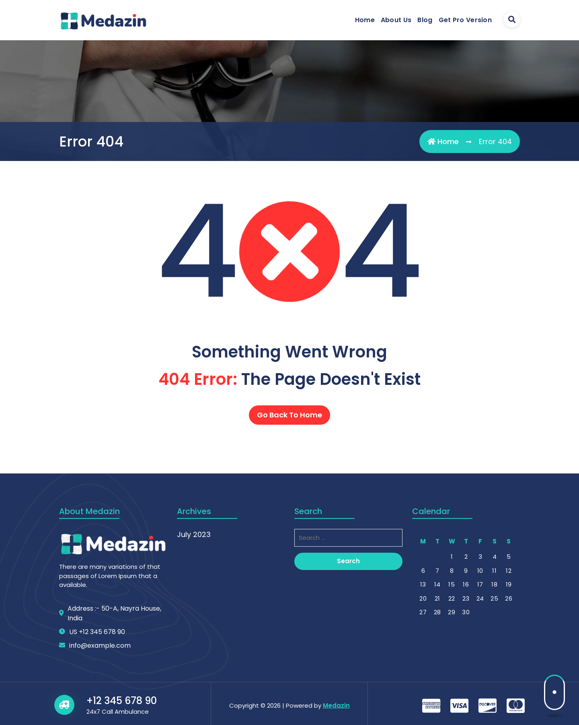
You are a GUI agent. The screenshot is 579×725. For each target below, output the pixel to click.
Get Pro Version (465, 20)
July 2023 (194, 654)
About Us (396, 20)
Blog (424, 20)
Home (365, 20)
